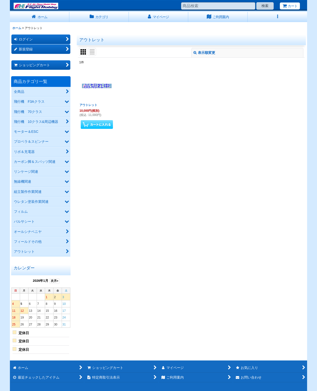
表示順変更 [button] (204, 53)
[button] (277, 17)
